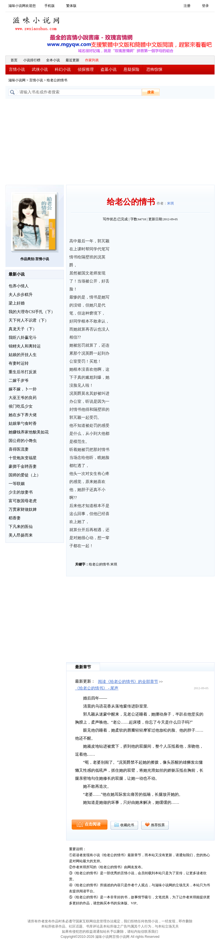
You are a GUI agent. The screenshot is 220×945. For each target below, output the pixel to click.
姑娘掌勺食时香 (23, 423)
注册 (187, 6)
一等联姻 (17, 484)
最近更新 (72, 60)
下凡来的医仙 (21, 526)
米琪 (170, 203)
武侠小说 (40, 69)
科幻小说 (63, 69)
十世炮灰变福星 (23, 458)
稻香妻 (15, 518)
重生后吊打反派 (23, 372)
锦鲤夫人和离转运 (25, 346)
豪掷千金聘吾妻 (23, 466)
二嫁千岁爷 (19, 380)
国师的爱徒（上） (25, 475)
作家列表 (92, 60)
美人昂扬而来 (21, 535)
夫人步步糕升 (21, 294)
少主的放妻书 (21, 492)
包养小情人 (19, 286)
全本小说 (53, 60)
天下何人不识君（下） (29, 320)
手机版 (49, 6)
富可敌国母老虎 (23, 501)
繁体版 (71, 6)
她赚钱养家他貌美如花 (29, 432)
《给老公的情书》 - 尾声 (97, 688)
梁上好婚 (17, 303)
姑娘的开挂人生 (23, 355)
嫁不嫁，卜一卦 (23, 389)
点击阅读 (93, 824)
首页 (14, 60)
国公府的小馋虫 (23, 441)
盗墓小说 (109, 69)
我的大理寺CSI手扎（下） (32, 312)
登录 (205, 6)
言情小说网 (120, 937)
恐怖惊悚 (154, 69)
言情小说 (17, 69)
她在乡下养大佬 (23, 415)
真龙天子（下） (23, 329)
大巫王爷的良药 (23, 398)
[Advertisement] (110, 142)
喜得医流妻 (19, 449)
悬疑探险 (131, 69)
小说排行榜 (31, 60)
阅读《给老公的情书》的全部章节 (128, 681)
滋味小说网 (36, 22)
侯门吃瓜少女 (21, 406)
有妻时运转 (19, 363)
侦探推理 (86, 69)
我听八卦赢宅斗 (23, 337)
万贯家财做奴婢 (23, 509)
